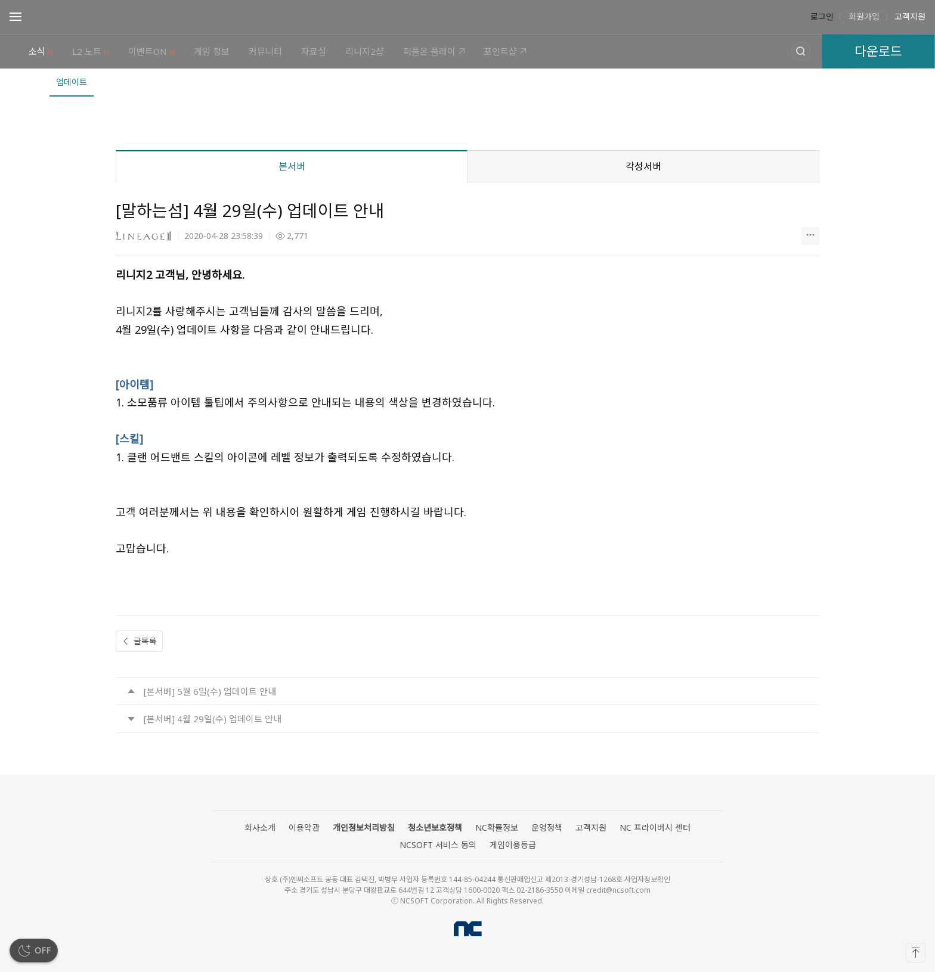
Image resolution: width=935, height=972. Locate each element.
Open (15, 18)
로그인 (822, 16)
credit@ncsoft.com (618, 890)
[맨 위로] (915, 952)
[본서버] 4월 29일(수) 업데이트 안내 (212, 719)
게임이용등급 (513, 844)
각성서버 (643, 166)
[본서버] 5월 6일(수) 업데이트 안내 (210, 691)
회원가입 (863, 16)
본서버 (291, 166)
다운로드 (878, 51)
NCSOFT (468, 928)
